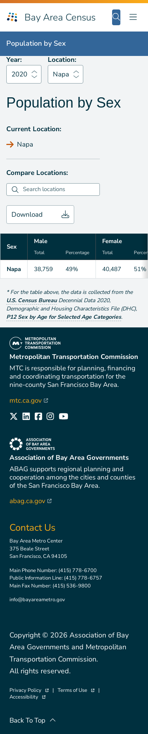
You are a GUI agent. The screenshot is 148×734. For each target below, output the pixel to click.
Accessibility (27, 697)
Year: (14, 59)
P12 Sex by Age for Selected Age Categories (63, 317)
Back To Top (32, 720)
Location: (62, 59)
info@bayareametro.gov (37, 599)
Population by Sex (36, 43)
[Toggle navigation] (133, 17)
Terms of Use (76, 690)
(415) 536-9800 (71, 585)
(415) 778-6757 (83, 578)
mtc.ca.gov (28, 400)
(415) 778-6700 (77, 570)
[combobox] (60, 189)
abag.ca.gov (30, 501)
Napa (61, 74)
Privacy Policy (29, 690)
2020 (19, 74)
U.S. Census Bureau (31, 300)
